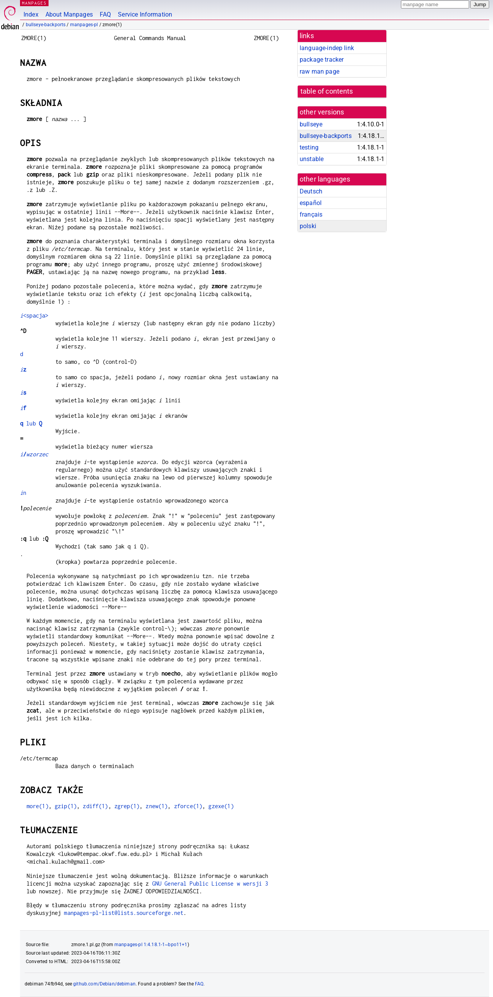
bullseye (311, 124)
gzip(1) (66, 806)
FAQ (105, 14)
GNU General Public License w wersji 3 (210, 883)
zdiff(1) (95, 806)
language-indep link (327, 48)
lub (31, 423)
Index (31, 14)
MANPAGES (34, 2)
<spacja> (34, 315)
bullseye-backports (46, 24)
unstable (312, 159)
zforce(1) (188, 806)
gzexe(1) (220, 806)
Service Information (145, 14)
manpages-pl (84, 24)
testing (309, 147)
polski (308, 226)
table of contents (326, 91)
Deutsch (311, 191)
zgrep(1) (126, 806)
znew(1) (157, 806)
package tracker (322, 59)
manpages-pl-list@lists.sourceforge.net (123, 913)
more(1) (38, 806)
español (311, 203)
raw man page (319, 71)
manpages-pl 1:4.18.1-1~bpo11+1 (151, 944)
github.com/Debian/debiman (104, 984)
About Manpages (69, 14)
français (311, 214)
